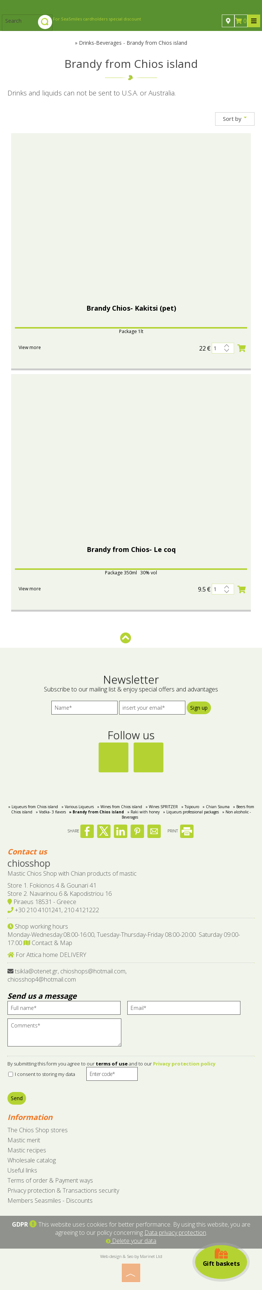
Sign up (199, 707)
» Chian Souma (216, 806)
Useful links (22, 1170)
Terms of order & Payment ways (50, 1180)
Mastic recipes (26, 1150)
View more (30, 347)
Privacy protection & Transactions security (63, 1190)
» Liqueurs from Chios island (33, 806)
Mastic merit (23, 1140)
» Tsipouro (190, 806)
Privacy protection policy (184, 1063)
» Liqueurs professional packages (191, 812)
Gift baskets (221, 1258)
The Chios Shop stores (37, 1130)
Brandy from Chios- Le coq (131, 549)
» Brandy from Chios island (96, 812)
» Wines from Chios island (119, 806)
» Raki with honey (143, 812)
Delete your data (131, 1241)
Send (17, 1098)
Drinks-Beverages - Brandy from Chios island (133, 42)
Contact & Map (47, 943)
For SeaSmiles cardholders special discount (97, 19)
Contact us (27, 852)
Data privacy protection (175, 1232)
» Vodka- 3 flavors (51, 812)
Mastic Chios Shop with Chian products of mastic (72, 873)
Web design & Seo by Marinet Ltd (131, 1256)
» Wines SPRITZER (162, 806)
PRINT (180, 831)
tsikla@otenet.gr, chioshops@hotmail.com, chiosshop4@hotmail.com (67, 975)
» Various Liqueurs (77, 806)
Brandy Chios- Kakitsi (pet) (131, 308)
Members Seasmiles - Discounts (50, 1200)
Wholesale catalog (31, 1160)
